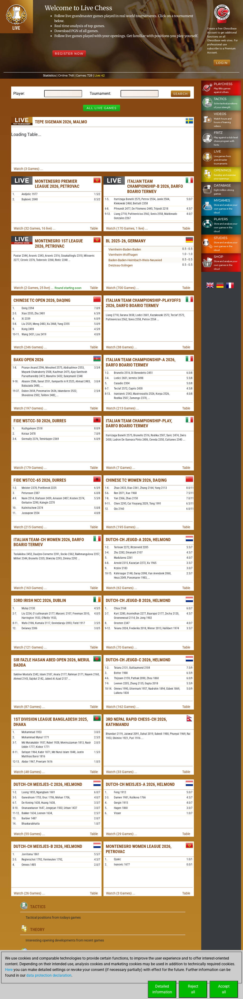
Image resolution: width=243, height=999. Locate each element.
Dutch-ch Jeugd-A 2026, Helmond (138, 539)
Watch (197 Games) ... (30, 408)
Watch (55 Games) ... (29, 834)
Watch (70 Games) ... (121, 647)
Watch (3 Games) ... (28, 169)
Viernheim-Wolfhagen (123, 254)
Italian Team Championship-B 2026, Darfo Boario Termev (155, 186)
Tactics (38, 906)
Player (18, 93)
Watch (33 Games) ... (121, 772)
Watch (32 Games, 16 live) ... (35, 228)
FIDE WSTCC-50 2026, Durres (40, 420)
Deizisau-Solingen (120, 265)
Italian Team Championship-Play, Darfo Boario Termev (139, 423)
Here (9, 969)
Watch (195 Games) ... (122, 527)
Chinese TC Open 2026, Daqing (42, 300)
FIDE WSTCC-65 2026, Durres (40, 480)
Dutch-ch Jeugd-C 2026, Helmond (138, 659)
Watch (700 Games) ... (122, 288)
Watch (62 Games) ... (121, 588)
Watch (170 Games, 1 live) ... (127, 228)
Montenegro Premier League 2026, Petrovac (57, 184)
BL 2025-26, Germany (126, 240)
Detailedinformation (162, 989)
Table (94, 228)
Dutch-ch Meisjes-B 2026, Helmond (48, 846)
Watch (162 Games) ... (122, 707)
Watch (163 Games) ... (30, 588)
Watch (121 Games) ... (30, 647)
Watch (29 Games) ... (121, 834)
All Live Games (102, 108)
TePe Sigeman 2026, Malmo (61, 121)
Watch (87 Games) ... (29, 707)
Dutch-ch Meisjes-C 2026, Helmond (48, 784)
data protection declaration (48, 975)
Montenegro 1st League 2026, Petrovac (59, 243)
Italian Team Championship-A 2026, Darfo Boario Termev (140, 362)
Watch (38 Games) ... (121, 347)
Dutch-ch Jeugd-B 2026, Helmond (138, 600)
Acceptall (223, 989)
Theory (37, 929)
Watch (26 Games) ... (29, 893)
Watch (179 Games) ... (30, 468)
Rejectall (193, 989)
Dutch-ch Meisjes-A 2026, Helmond (140, 784)
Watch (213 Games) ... (122, 408)
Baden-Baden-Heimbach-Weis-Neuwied (135, 260)
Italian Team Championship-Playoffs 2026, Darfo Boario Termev (143, 303)
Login (222, 63)
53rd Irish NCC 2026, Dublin (40, 600)
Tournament (100, 93)
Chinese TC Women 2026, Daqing (136, 480)
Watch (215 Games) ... (30, 527)
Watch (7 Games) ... (120, 468)
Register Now (69, 53)
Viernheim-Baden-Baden (124, 249)
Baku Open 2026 (28, 359)
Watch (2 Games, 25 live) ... (34, 288)
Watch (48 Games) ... (29, 772)
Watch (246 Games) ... (30, 347)
